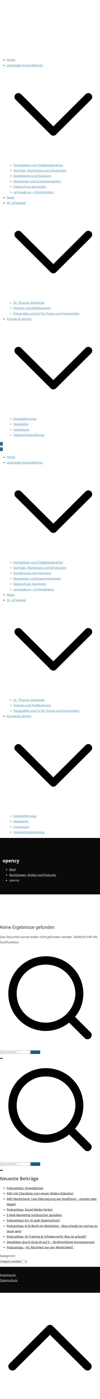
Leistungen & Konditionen (25, 463)
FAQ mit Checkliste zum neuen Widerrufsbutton (40, 1193)
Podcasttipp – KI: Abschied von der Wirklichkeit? (40, 1247)
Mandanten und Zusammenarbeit (37, 181)
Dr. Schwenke (16, 600)
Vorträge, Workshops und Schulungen (39, 170)
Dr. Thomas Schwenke (28, 303)
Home (11, 60)
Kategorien (7, 1256)
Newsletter (21, 424)
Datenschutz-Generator (29, 187)
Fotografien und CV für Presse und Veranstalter (46, 313)
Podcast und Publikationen (32, 308)
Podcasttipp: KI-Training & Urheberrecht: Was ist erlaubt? (46, 1237)
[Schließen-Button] (1, 449)
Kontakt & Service (19, 716)
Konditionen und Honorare (32, 176)
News (10, 197)
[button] (53, 160)
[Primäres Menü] (1, 444)
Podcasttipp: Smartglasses (25, 1188)
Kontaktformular (25, 419)
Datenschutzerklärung (28, 435)
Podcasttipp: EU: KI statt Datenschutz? (34, 1220)
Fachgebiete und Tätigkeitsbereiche (38, 165)
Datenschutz (9, 1280)
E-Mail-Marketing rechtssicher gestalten (34, 1215)
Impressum (21, 430)
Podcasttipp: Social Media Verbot (30, 1210)
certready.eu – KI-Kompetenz (33, 192)
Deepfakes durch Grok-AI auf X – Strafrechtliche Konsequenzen (51, 1242)
